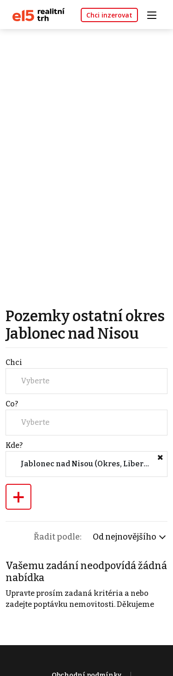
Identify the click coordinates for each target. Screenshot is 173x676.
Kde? (14, 445)
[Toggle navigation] (155, 14)
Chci (14, 362)
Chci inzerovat (109, 15)
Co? (12, 404)
